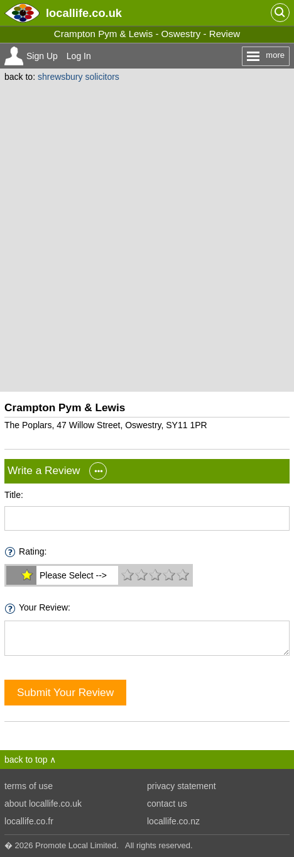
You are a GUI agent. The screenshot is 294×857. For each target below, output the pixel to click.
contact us (167, 804)
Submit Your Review (65, 692)
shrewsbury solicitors (78, 77)
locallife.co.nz (173, 821)
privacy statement (181, 786)
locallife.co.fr (28, 821)
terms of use (28, 786)
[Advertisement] (147, 235)
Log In (79, 56)
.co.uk (84, 12)
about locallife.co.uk (43, 804)
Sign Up (42, 56)
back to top (26, 760)
